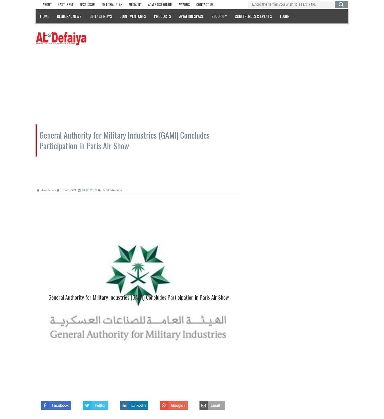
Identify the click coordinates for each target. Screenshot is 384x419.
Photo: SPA (66, 190)
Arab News (46, 190)
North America (110, 190)
